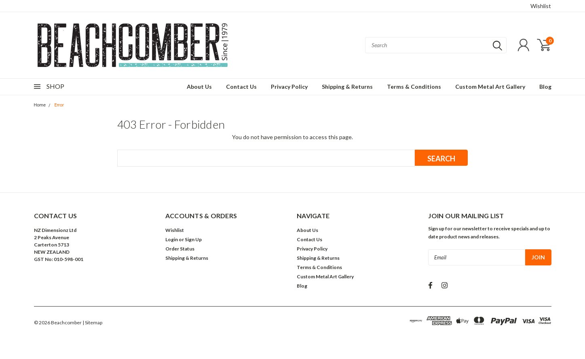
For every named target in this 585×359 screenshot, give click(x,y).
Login (171, 239)
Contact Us (241, 86)
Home (40, 105)
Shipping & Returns (347, 86)
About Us (199, 86)
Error (59, 105)
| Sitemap (92, 322)
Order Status (179, 249)
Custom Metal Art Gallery (490, 86)
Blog (545, 86)
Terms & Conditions (414, 86)
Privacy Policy (289, 86)
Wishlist (540, 5)
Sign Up (193, 239)
